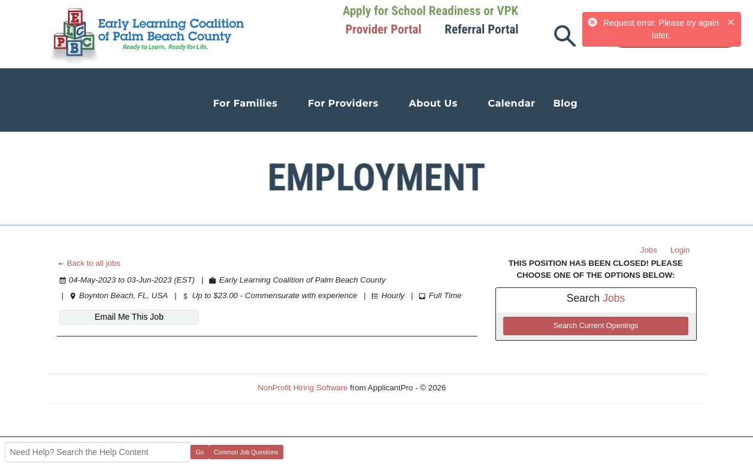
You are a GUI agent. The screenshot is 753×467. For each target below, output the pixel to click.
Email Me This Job (129, 317)
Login (680, 249)
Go (200, 452)
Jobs (648, 249)
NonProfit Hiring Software (302, 387)
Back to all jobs (89, 263)
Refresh (481, 387)
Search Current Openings (596, 326)
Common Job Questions (246, 452)
